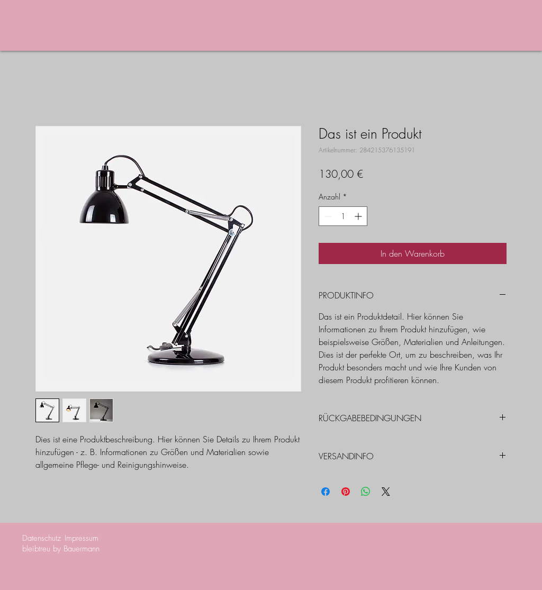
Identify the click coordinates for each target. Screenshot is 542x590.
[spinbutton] (343, 216)
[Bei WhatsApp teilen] (365, 491)
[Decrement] (326, 216)
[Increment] (359, 216)
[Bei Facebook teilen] (325, 491)
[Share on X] (386, 491)
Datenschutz (41, 538)
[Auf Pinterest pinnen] (345, 491)
